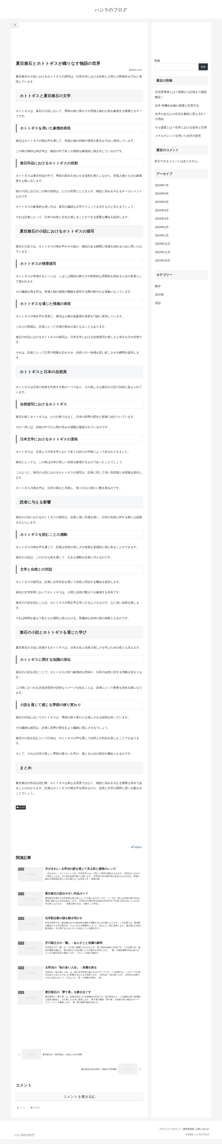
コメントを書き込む (79, 1102)
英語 (158, 303)
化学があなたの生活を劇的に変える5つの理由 (180, 116)
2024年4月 (162, 210)
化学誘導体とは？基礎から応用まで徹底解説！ (181, 94)
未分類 (21, 807)
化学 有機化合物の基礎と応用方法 (177, 105)
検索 (157, 60)
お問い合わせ (201, 1134)
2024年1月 (162, 235)
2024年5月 (162, 201)
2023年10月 (162, 260)
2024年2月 (162, 227)
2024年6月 (162, 193)
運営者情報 (185, 1134)
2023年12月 (162, 243)
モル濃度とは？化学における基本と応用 (181, 127)
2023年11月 (162, 252)
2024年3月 (162, 218)
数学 (158, 286)
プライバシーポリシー (166, 1134)
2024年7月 (162, 185)
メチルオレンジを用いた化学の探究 (178, 135)
